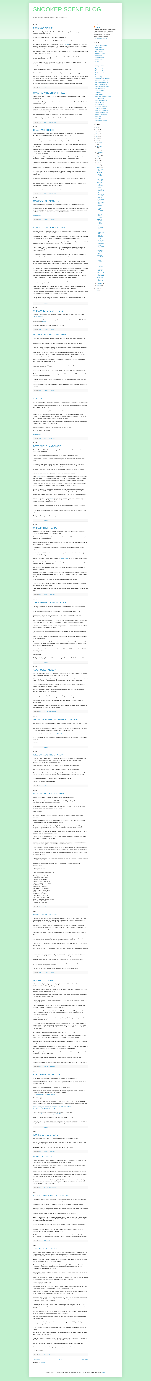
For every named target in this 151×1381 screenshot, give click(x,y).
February (99, 283)
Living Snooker (99, 94)
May (98, 162)
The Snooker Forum (100, 71)
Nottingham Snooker (100, 108)
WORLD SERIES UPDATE (45, 1135)
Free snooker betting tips (101, 112)
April (98, 165)
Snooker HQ (98, 77)
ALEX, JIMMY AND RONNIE (46, 1074)
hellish (51, 498)
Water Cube (64, 558)
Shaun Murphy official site (101, 80)
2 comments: (52, 438)
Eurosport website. (38, 316)
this (39, 476)
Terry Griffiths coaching (101, 100)
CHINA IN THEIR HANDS (45, 528)
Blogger (103, 1372)
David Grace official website (102, 86)
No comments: (52, 122)
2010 (97, 136)
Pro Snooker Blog (99, 49)
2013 (97, 129)
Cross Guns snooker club (101, 110)
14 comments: (52, 303)
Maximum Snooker (100, 73)
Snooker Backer (99, 59)
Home (60, 1359)
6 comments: (52, 87)
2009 (97, 138)
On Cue (97, 61)
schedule (66, 44)
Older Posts (84, 1359)
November (99, 146)
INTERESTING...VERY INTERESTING (51, 793)
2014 (97, 127)
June (98, 160)
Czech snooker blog (100, 104)
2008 (97, 140)
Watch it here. (37, 215)
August (99, 156)
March (99, 167)
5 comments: (52, 906)
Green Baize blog (99, 90)
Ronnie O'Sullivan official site (102, 78)
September (100, 152)
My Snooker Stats (99, 102)
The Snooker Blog (99, 88)
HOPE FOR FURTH (42, 1156)
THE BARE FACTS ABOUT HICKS (49, 602)
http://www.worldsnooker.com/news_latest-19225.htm (48, 1114)
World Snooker (99, 47)
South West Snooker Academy (103, 96)
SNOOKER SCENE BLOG (67, 9)
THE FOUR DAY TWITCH (45, 1248)
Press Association (99, 57)
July (98, 158)
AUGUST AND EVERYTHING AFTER (51, 1195)
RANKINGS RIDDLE (43, 28)
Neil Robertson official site (102, 82)
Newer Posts (37, 1359)
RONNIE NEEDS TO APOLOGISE (49, 227)
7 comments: (52, 219)
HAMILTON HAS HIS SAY (45, 914)
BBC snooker (98, 55)
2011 (97, 134)
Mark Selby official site (101, 84)
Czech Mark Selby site (101, 106)
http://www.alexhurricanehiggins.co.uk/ (44, 1094)
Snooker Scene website (101, 45)
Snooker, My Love (99, 65)
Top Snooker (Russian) (101, 69)
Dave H (98, 27)
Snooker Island (99, 75)
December (99, 142)
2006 (97, 290)
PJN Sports (98, 118)
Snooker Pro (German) (101, 114)
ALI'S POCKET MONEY (44, 670)
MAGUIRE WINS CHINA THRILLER (50, 93)
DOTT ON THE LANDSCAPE (47, 446)
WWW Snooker (99, 51)
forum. (44, 321)
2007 (97, 288)
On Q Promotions (99, 98)
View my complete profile (100, 38)
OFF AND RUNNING (43, 980)
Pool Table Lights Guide (101, 120)
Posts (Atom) (43, 1362)
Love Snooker (98, 67)
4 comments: (52, 329)
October (99, 150)
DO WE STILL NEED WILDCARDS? (50, 334)
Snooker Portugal (99, 63)
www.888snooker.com (59, 734)
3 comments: (52, 594)
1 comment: (52, 785)
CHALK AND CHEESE (43, 130)
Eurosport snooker (100, 53)
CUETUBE (38, 398)
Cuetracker (98, 92)
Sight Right (98, 116)
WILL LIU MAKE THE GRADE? (48, 755)
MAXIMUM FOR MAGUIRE (46, 201)
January (99, 285)
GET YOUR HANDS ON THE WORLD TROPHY (55, 719)
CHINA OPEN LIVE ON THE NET (49, 311)
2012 (97, 131)
